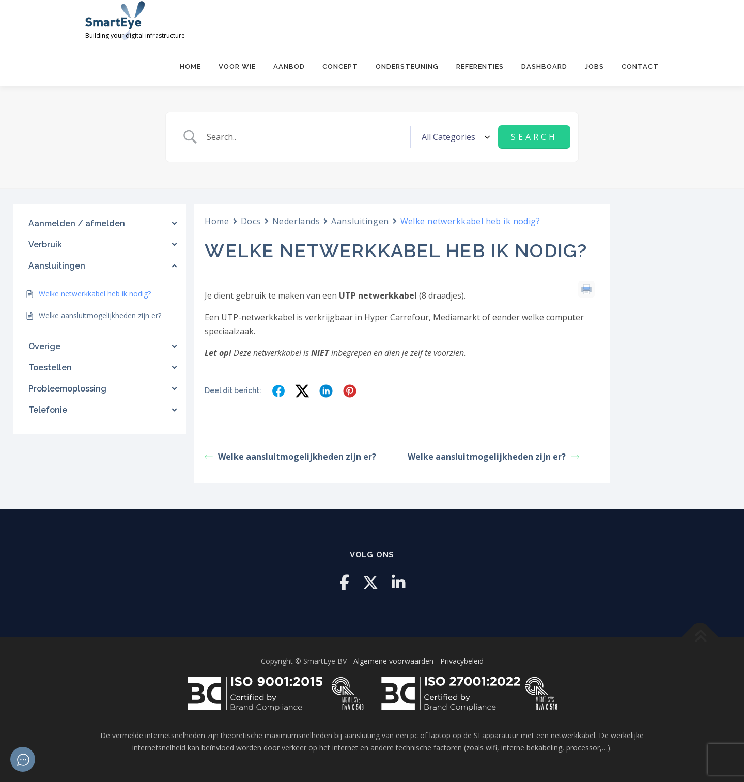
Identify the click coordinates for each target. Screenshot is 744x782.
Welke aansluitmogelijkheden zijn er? (290, 456)
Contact (640, 66)
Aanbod (289, 66)
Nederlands (296, 221)
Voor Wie (237, 66)
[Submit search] (534, 137)
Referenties (480, 66)
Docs (251, 221)
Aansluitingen (360, 221)
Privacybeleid (462, 661)
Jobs (594, 66)
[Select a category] (454, 137)
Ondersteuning (407, 66)
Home (190, 66)
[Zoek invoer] (304, 137)
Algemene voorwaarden (393, 661)
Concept (340, 66)
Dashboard (544, 66)
